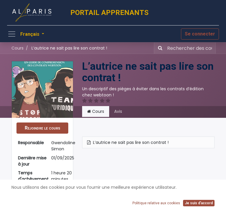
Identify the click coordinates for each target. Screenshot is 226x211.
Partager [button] (42, 203)
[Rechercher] (159, 48)
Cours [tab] (95, 111)
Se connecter (200, 34)
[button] (42, 128)
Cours (17, 48)
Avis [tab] (118, 111)
